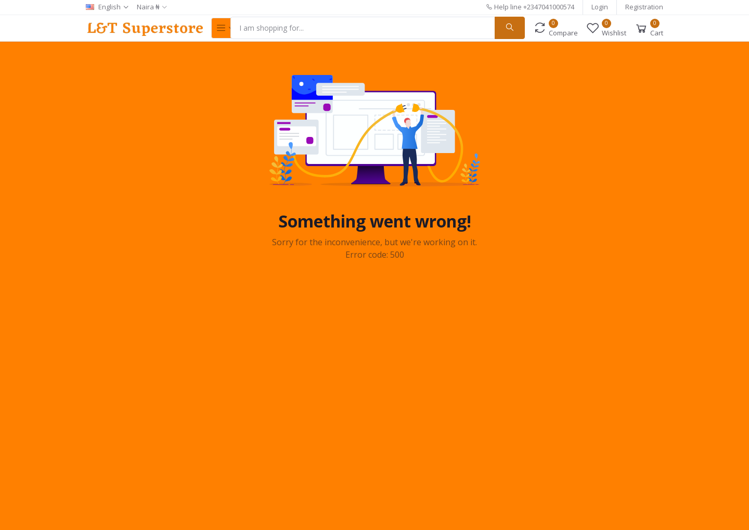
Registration (644, 6)
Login (599, 6)
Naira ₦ (148, 6)
